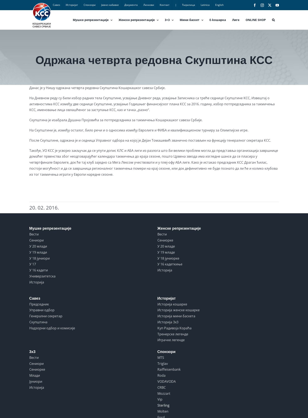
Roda (161, 375)
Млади (34, 375)
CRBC (161, 387)
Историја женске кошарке (178, 310)
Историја (36, 282)
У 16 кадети (38, 270)
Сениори (36, 240)
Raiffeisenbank (169, 369)
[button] (273, 20)
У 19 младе (166, 252)
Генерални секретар (45, 316)
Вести (34, 234)
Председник (39, 304)
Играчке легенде (171, 340)
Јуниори (35, 381)
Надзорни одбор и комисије (52, 328)
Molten (162, 411)
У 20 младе (166, 246)
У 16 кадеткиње (169, 264)
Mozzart (163, 393)
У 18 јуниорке (168, 258)
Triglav (162, 363)
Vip (159, 399)
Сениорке (165, 240)
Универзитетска (42, 276)
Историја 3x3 (167, 322)
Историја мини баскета (176, 316)
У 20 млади (38, 246)
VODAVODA (166, 381)
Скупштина (38, 322)
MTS (160, 357)
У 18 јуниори (39, 258)
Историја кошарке (172, 304)
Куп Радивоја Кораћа (174, 328)
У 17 (32, 264)
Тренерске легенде (172, 334)
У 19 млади (38, 252)
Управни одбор (41, 310)
